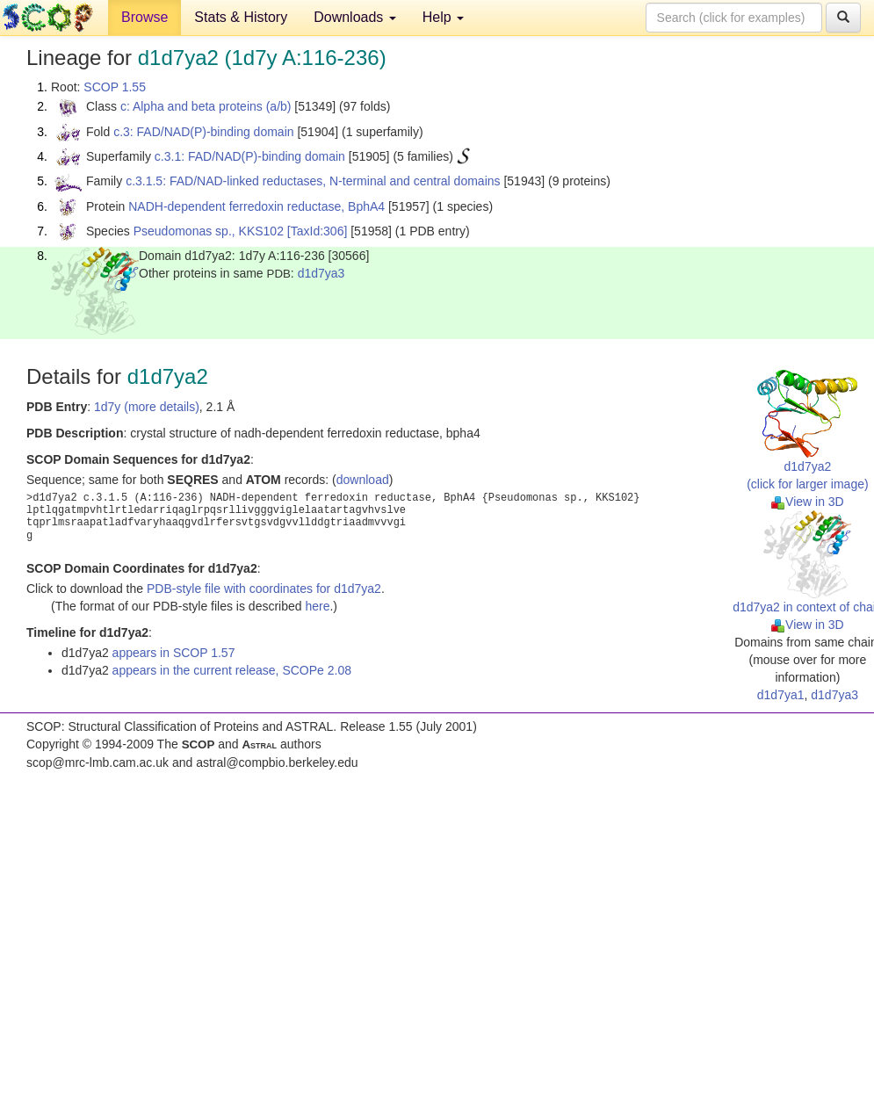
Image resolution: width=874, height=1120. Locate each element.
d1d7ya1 (781, 695)
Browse (144, 17)
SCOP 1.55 (114, 87)
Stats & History (240, 17)
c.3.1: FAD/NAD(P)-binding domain (250, 156)
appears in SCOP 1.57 (173, 653)
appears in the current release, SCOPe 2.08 (231, 670)
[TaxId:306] (317, 231)
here (317, 606)
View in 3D (807, 502)
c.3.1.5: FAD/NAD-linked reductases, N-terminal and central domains (313, 181)
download (362, 480)
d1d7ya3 (321, 273)
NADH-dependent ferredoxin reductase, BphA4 (256, 206)
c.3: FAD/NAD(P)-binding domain (203, 132)
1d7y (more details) (146, 407)
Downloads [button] (355, 17)
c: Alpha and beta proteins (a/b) (206, 106)
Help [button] (443, 17)
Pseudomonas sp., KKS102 (209, 231)
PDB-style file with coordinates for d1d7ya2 (264, 589)
